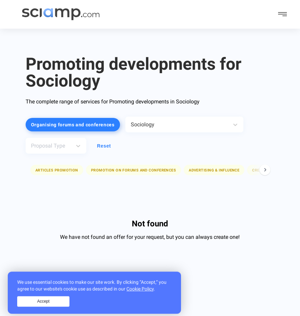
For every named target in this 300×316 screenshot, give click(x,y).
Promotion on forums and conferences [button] (133, 170)
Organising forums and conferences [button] (73, 124)
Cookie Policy (140, 295)
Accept (43, 308)
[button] (56, 170)
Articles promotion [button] (56, 170)
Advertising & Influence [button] (214, 170)
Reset (104, 146)
